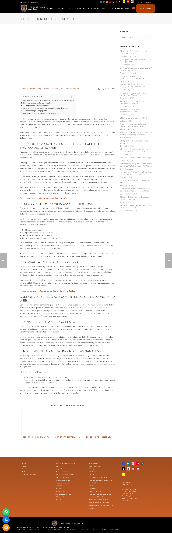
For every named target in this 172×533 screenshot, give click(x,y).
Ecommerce (92, 488)
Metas (24, 472)
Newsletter (145, 9)
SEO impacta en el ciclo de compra (36, 106)
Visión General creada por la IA (98, 500)
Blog (127, 9)
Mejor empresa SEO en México (98, 477)
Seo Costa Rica (93, 463)
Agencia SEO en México (63, 494)
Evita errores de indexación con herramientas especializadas (133, 125)
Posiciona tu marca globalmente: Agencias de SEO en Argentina (134, 94)
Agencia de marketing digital (65, 474)
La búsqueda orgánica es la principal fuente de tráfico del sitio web (48, 100)
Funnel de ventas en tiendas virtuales (57, 291)
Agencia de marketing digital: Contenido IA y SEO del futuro (133, 102)
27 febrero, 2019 (57, 89)
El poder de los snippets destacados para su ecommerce (135, 198)
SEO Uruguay (93, 474)
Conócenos (48, 9)
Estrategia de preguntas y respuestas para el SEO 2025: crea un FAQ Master (136, 165)
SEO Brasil (59, 500)
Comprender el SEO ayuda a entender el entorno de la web (45, 108)
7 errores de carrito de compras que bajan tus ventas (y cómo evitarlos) (135, 190)
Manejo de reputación (62, 472)
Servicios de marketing (63, 480)
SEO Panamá (93, 472)
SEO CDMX (92, 483)
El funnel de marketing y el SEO (133, 118)
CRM (57, 466)
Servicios (60, 9)
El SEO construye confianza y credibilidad (38, 103)
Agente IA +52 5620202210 (29, 2)
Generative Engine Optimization (99, 502)
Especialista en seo (95, 466)
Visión (24, 466)
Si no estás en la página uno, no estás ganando (41, 113)
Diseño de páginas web (63, 477)
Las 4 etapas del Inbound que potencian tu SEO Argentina (132, 77)
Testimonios (80, 9)
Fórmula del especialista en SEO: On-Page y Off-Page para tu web (135, 86)
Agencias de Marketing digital (65, 463)
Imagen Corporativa (62, 469)
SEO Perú (59, 488)
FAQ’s (69, 9)
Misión (24, 463)
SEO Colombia (60, 497)
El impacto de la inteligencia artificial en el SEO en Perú (135, 206)
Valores (24, 469)
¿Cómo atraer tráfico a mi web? (53, 198)
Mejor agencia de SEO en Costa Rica (100, 494)
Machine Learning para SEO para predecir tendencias (133, 111)
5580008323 (146, 2)
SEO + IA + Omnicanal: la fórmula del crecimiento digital (37, 437)
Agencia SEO (60, 486)
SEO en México (60, 491)
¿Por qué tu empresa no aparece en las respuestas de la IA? (68, 437)
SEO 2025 (92, 486)
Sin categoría (73, 89)
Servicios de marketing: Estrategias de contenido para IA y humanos (136, 133)
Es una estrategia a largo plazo (35, 111)
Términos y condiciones (29, 474)
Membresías (117, 9)
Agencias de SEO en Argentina (99, 497)
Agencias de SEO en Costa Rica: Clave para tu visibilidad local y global (136, 173)
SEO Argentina (93, 469)
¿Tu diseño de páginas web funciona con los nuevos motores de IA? (135, 150)
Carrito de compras (95, 491)
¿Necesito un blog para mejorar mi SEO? (134, 181)
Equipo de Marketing (32, 89)
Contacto (105, 9)
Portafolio (93, 9)
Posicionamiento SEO (62, 483)
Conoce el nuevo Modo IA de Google (135, 158)
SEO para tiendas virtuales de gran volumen (134, 142)
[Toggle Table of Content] (71, 97)
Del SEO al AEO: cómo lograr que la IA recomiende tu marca (100, 437)
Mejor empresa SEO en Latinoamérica (100, 480)
